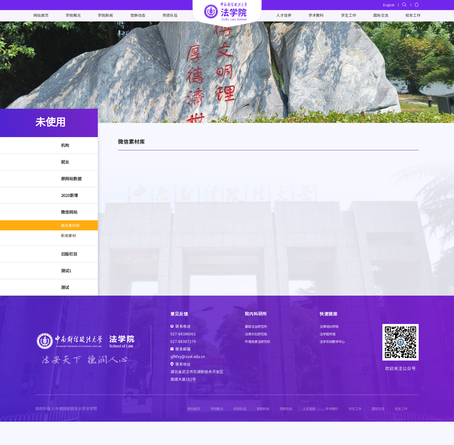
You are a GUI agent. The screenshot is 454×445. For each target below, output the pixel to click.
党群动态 (139, 16)
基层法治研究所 (258, 349)
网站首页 (44, 16)
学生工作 (346, 16)
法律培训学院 (331, 349)
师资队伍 (171, 16)
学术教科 (315, 16)
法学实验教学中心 (335, 364)
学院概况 (76, 16)
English (388, 5)
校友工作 (410, 16)
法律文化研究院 (258, 357)
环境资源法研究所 (260, 364)
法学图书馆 (329, 357)
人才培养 (283, 16)
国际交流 (378, 16)
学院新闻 (107, 16)
